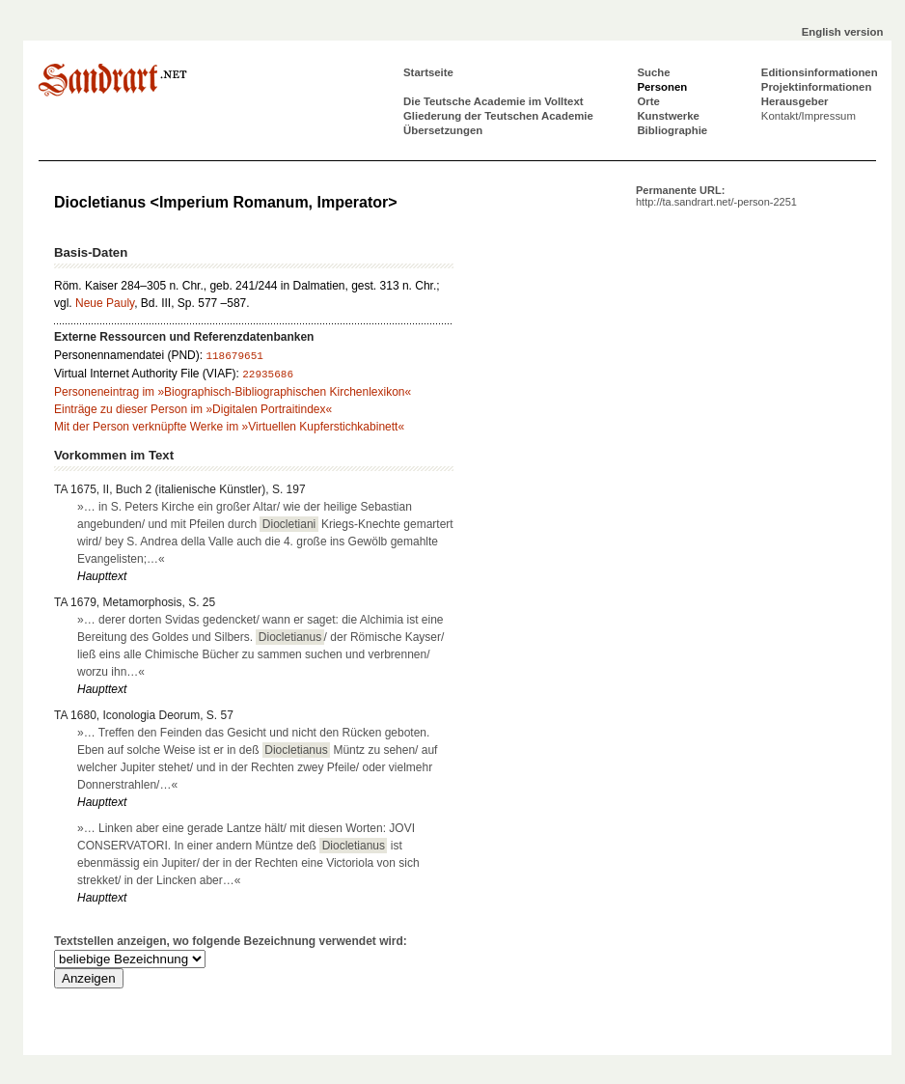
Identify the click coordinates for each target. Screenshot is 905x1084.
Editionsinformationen (819, 72)
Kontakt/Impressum (808, 116)
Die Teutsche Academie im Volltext (493, 101)
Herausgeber (795, 101)
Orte (648, 101)
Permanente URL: (716, 196)
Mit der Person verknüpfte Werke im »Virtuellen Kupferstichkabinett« (229, 426)
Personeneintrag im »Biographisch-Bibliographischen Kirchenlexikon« (232, 392)
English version (843, 32)
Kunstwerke (668, 116)
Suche (653, 72)
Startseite (428, 72)
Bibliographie (672, 130)
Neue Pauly (104, 303)
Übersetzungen (442, 130)
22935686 (267, 374)
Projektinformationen (816, 87)
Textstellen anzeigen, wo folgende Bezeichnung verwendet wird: (230, 941)
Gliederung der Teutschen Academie (498, 116)
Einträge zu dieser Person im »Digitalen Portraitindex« (193, 409)
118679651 (234, 356)
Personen (662, 87)
